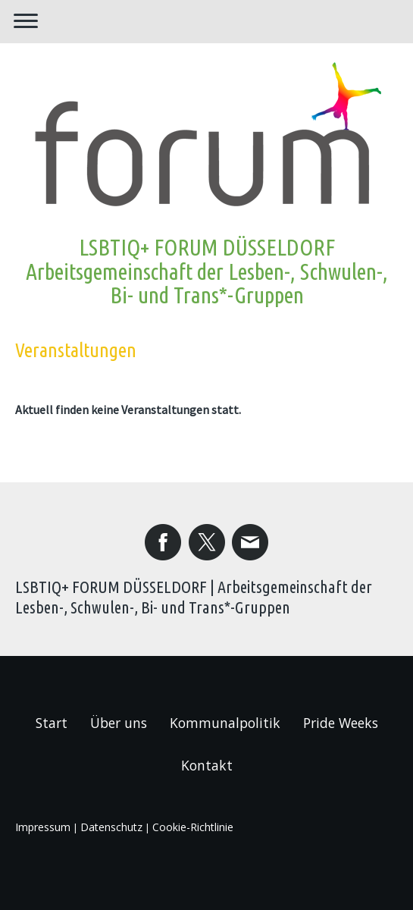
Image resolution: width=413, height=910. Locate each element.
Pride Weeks (340, 723)
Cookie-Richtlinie (192, 827)
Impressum (42, 827)
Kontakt (207, 765)
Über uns (118, 723)
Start (51, 723)
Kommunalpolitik (225, 723)
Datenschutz (111, 827)
